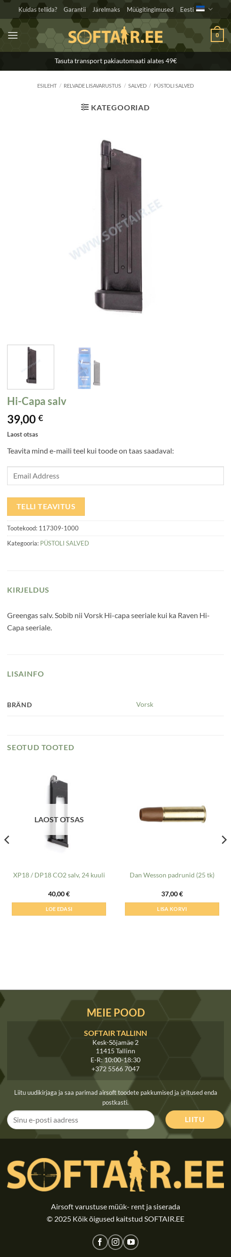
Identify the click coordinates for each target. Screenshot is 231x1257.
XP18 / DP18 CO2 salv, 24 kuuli (59, 875)
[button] (12, 35)
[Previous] (7, 858)
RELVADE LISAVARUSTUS (92, 86)
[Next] (223, 858)
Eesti (196, 9)
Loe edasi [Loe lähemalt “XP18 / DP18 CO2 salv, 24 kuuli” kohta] (59, 909)
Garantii (75, 9)
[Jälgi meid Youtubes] (131, 1242)
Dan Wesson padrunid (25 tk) (172, 875)
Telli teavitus (46, 506)
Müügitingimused (150, 9)
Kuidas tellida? (37, 9)
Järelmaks (106, 9)
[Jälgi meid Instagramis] (116, 1242)
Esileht (47, 86)
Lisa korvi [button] (172, 909)
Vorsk (144, 704)
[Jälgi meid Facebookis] (100, 1242)
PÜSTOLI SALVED (174, 86)
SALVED (137, 86)
